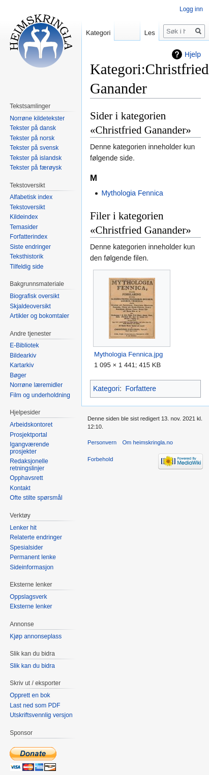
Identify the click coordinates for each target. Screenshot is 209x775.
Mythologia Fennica (132, 193)
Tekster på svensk (34, 147)
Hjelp (193, 54)
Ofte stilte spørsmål (36, 497)
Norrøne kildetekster (37, 118)
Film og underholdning (40, 395)
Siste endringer (30, 246)
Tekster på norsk (32, 138)
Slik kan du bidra (32, 665)
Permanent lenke (33, 557)
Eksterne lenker (31, 606)
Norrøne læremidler (36, 385)
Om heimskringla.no (147, 442)
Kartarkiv (22, 365)
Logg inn (191, 9)
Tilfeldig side (26, 266)
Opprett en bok (30, 695)
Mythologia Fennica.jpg (128, 354)
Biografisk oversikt (34, 296)
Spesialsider (26, 547)
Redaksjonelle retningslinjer (29, 465)
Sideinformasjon (31, 567)
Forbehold (100, 459)
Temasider (24, 227)
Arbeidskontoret (31, 424)
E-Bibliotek (24, 345)
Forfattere (140, 388)
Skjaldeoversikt (30, 306)
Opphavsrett (26, 477)
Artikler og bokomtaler (39, 315)
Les (149, 33)
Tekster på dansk (33, 128)
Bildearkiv (23, 355)
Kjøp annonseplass (36, 636)
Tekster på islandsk (36, 158)
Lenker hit (23, 527)
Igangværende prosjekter (29, 448)
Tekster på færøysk (36, 167)
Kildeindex (24, 216)
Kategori (106, 388)
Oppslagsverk (28, 596)
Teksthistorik (26, 256)
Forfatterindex (28, 236)
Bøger (18, 375)
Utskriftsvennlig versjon (41, 715)
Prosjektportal (28, 434)
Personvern (101, 442)
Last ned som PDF (35, 705)
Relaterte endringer (36, 537)
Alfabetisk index (31, 197)
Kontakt (20, 488)
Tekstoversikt (27, 207)
